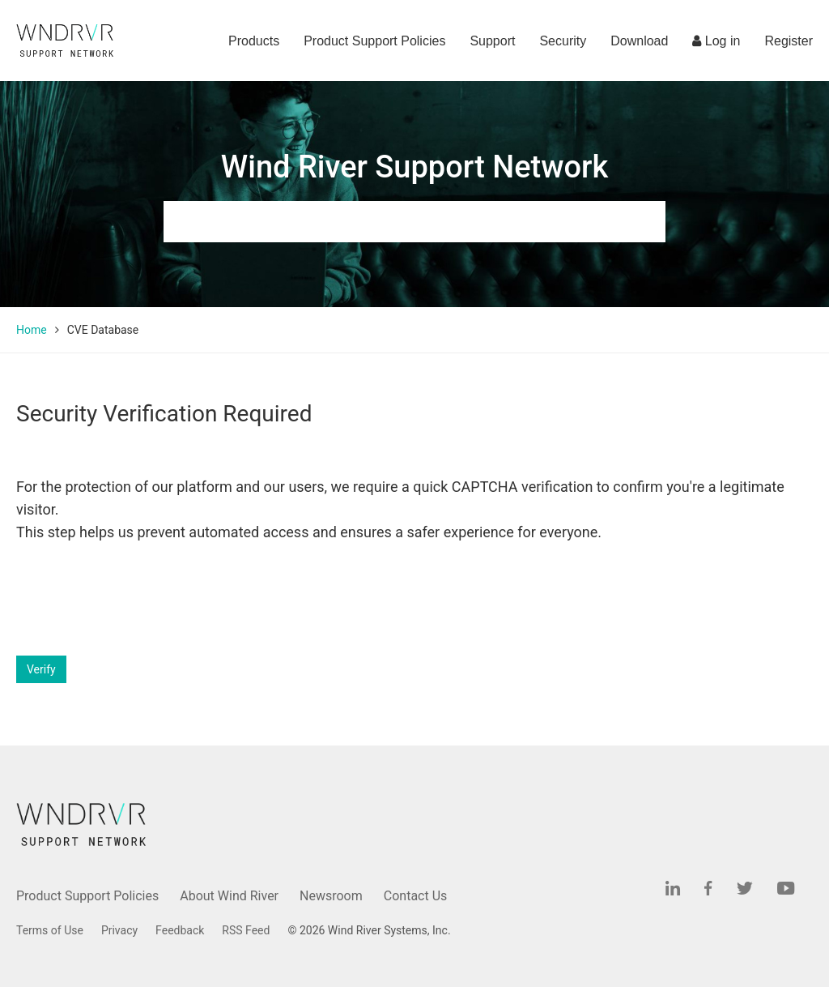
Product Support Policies (374, 41)
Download (639, 41)
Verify (41, 669)
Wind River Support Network (414, 167)
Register (788, 41)
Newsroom (331, 896)
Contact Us (416, 896)
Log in (716, 41)
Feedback (179, 930)
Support (492, 41)
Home (31, 329)
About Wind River (229, 896)
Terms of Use (49, 930)
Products (253, 41)
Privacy (119, 930)
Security (562, 41)
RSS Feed (246, 930)
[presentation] (139, 599)
